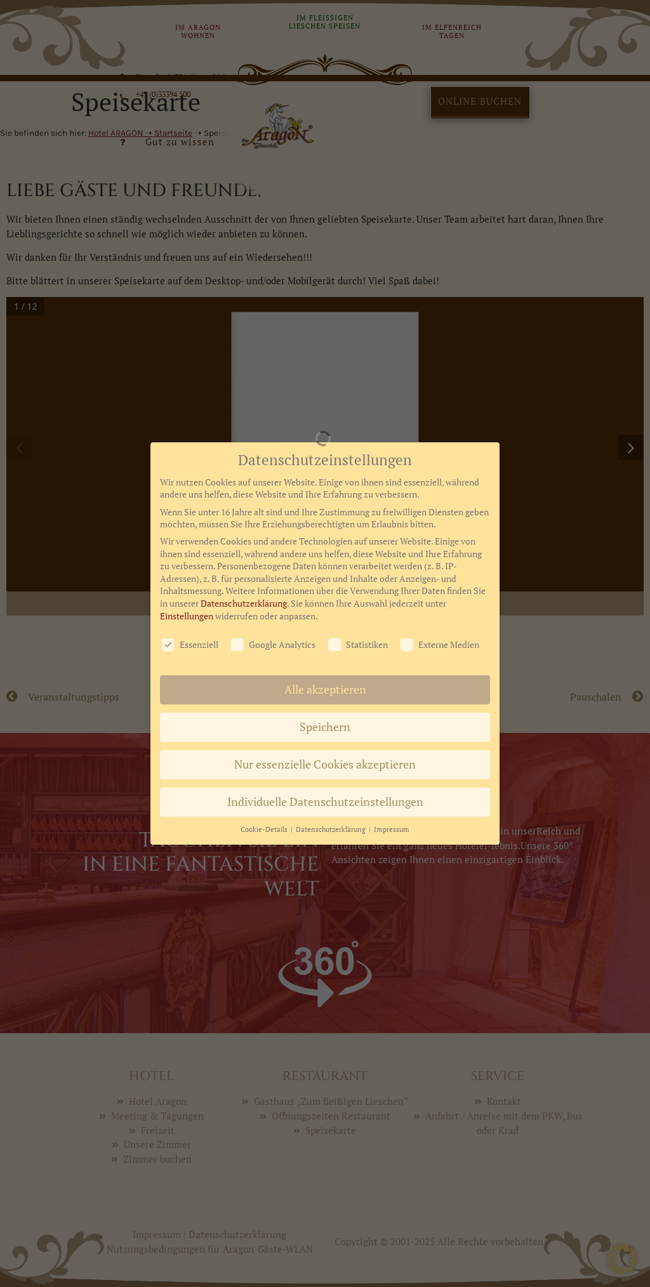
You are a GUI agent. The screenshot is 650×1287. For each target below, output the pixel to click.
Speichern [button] (325, 671)
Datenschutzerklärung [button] (332, 773)
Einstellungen (186, 559)
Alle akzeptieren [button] (325, 633)
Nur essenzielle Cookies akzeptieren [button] (325, 708)
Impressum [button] (391, 773)
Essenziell (190, 589)
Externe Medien (440, 589)
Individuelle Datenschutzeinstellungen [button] (325, 746)
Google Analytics (273, 589)
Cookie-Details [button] (265, 773)
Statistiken (358, 589)
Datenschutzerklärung (244, 547)
